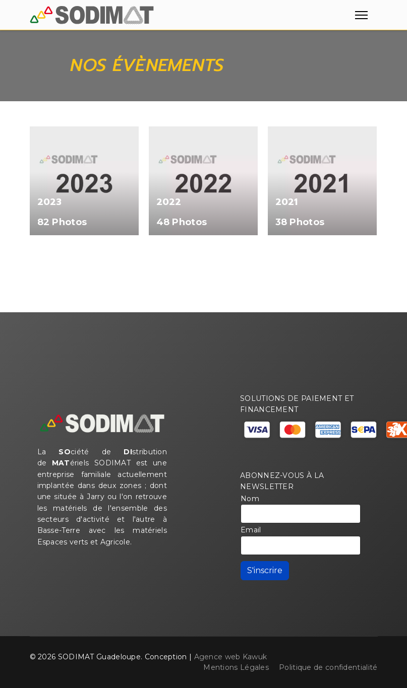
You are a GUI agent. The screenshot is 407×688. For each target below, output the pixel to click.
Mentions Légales (236, 667)
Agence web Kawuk (230, 656)
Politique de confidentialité (328, 667)
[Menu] (359, 15)
